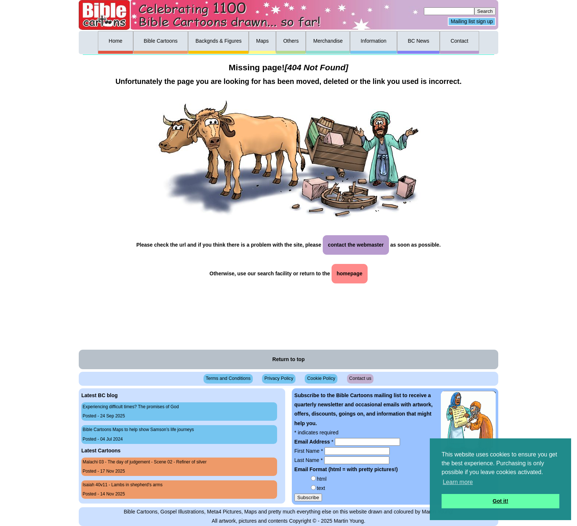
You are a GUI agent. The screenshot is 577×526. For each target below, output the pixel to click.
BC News (418, 41)
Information (373, 41)
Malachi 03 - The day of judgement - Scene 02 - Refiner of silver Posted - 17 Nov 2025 (145, 466)
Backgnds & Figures (218, 41)
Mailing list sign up (472, 22)
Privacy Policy (279, 378)
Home (115, 41)
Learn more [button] (458, 482)
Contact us (360, 378)
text (321, 488)
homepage (349, 273)
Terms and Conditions (228, 378)
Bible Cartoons (161, 41)
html (321, 479)
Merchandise (328, 41)
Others (291, 41)
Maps (262, 41)
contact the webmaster (356, 245)
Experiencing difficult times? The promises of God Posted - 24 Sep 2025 (131, 411)
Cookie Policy (321, 378)
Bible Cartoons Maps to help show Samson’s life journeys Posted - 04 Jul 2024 (138, 434)
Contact (459, 41)
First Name (309, 451)
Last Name (309, 460)
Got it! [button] (500, 501)
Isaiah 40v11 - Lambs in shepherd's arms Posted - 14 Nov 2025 (123, 489)
